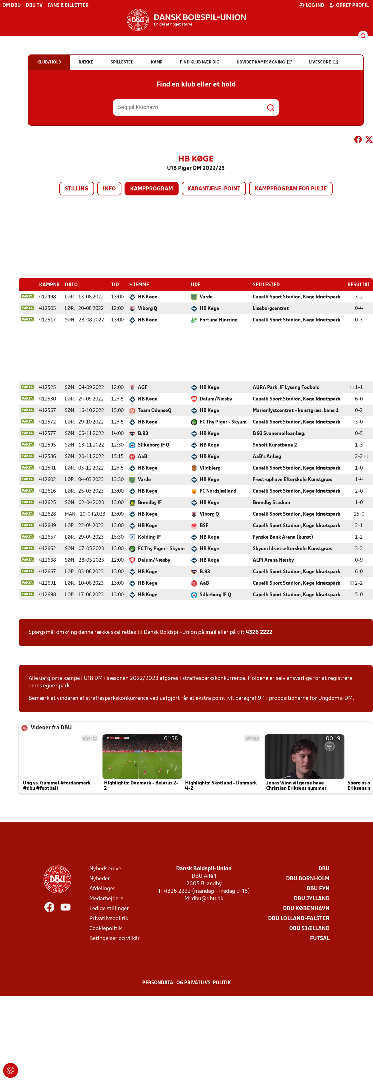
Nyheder (99, 878)
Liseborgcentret (271, 308)
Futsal (320, 938)
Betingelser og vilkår (114, 938)
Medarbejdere (106, 898)
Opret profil (349, 5)
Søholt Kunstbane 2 (275, 445)
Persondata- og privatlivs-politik (186, 982)
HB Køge (147, 297)
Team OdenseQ (154, 410)
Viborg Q (147, 308)
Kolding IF (149, 537)
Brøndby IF (150, 502)
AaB (142, 456)
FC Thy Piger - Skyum (223, 422)
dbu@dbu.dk (207, 898)
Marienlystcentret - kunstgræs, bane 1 (296, 410)
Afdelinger (102, 888)
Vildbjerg (210, 468)
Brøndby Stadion (271, 502)
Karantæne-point (213, 189)
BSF (204, 525)
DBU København (306, 908)
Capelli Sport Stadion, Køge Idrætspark (296, 297)
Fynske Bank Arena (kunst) (283, 537)
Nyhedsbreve (105, 868)
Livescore (323, 62)
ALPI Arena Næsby (273, 560)
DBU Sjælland (309, 928)
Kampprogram (151, 189)
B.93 (143, 433)
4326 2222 (259, 632)
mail (210, 632)
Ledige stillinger (109, 908)
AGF (143, 387)
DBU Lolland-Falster (299, 918)
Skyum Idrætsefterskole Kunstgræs (292, 548)
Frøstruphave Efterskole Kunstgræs (292, 479)
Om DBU (11, 5)
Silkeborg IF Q (153, 445)
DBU (324, 868)
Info (109, 189)
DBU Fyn (318, 888)
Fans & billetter (68, 5)
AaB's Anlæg (267, 456)
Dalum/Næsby (216, 399)
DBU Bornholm (308, 878)
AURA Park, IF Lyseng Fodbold (286, 387)
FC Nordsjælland (218, 491)
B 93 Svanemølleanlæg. (279, 433)
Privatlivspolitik (108, 918)
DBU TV (34, 5)
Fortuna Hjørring (219, 320)
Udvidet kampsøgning (264, 62)
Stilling (77, 189)
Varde (206, 297)
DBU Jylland (312, 898)
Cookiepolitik (105, 928)
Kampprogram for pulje (291, 189)
